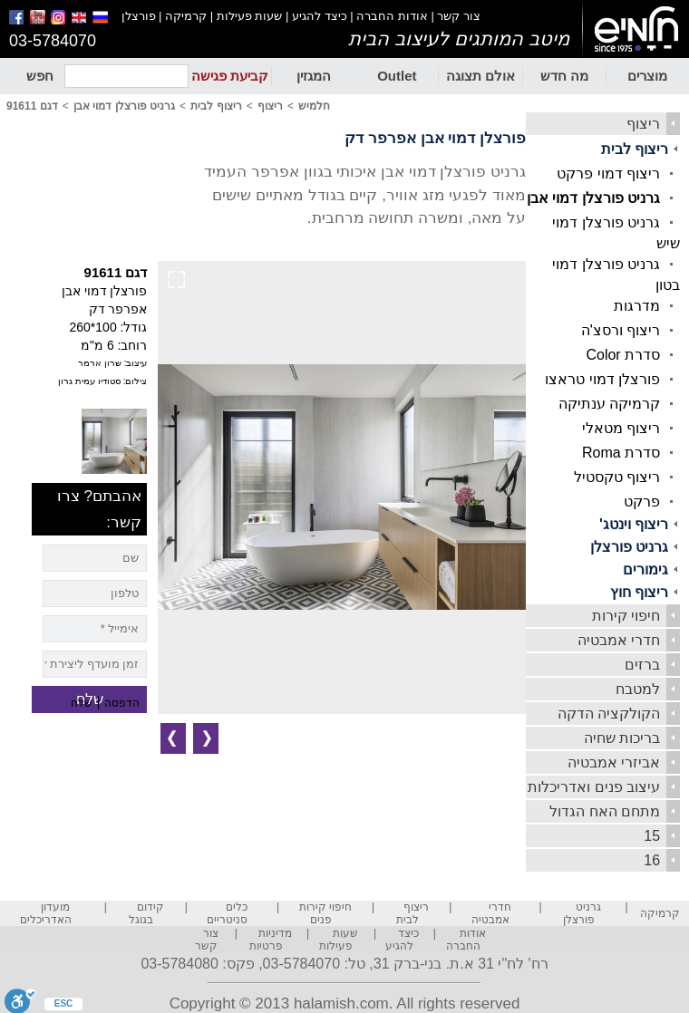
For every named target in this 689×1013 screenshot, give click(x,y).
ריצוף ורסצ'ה (621, 330)
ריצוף (643, 123)
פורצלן (138, 16)
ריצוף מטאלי (621, 428)
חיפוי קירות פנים (325, 913)
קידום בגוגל (146, 913)
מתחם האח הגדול (604, 811)
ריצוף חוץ (639, 592)
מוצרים (647, 75)
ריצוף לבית (634, 149)
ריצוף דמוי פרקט (608, 173)
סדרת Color (623, 354)
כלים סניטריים (227, 913)
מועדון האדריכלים (46, 913)
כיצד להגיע (319, 16)
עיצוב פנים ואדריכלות (594, 787)
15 (652, 836)
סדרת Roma (621, 452)
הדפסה (122, 703)
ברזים (642, 664)
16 (652, 860)
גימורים (645, 569)
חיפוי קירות (626, 615)
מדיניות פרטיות (271, 939)
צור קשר (458, 16)
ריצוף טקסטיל (617, 477)
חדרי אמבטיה (618, 640)
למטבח (638, 689)
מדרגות (637, 306)
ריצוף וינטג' (633, 524)
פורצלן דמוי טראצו (602, 379)
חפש (39, 75)
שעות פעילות (250, 16)
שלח (81, 703)
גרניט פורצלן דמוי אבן (593, 198)
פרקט (642, 501)
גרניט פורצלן (629, 547)
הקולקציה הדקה (609, 713)
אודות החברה (392, 16)
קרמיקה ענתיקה (609, 403)
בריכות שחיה (622, 738)
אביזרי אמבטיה (614, 762)
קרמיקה (186, 16)
